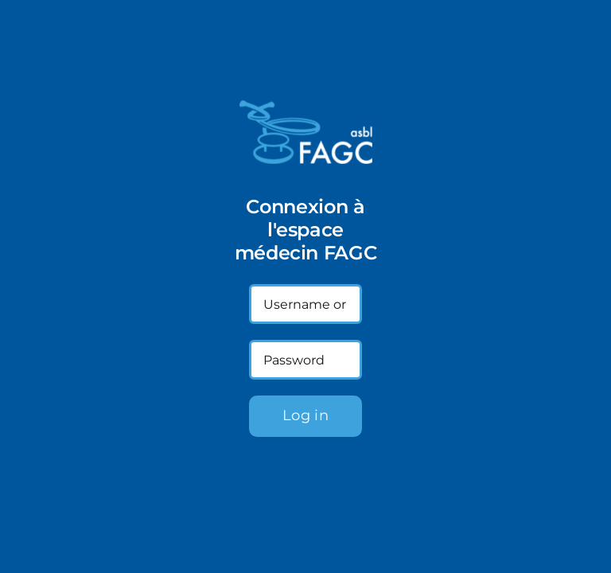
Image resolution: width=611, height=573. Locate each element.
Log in (305, 415)
